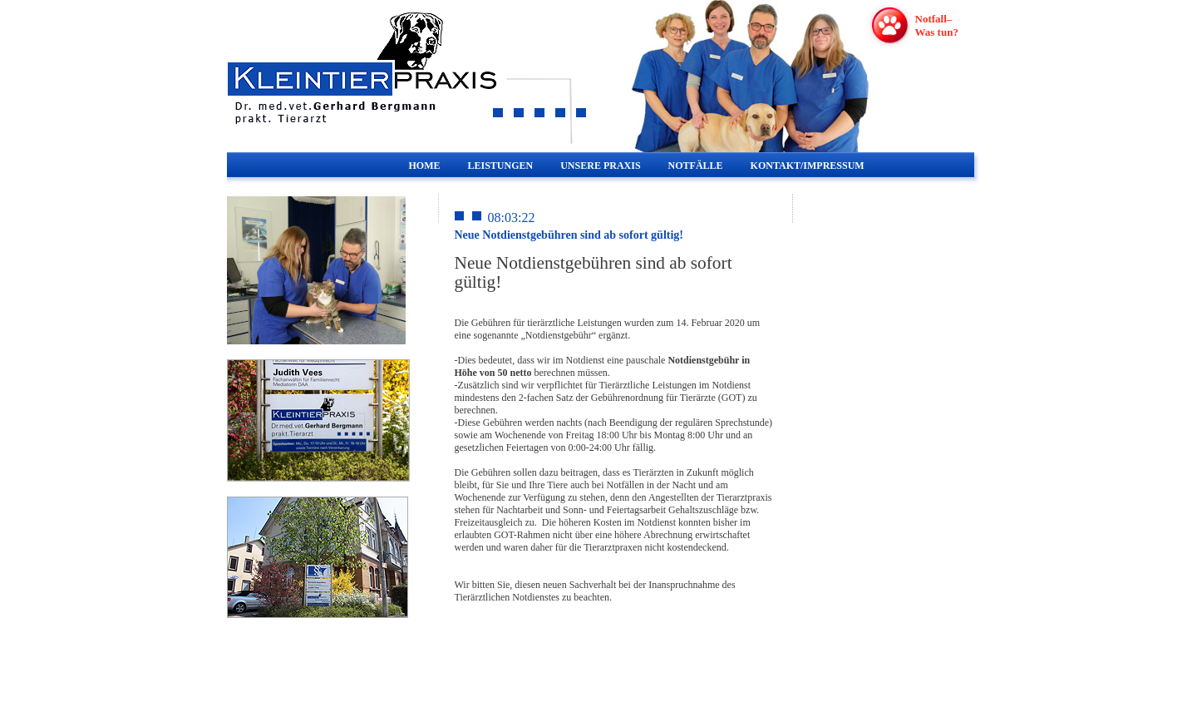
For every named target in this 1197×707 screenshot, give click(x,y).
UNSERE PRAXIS (600, 165)
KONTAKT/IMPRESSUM (807, 165)
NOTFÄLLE (695, 165)
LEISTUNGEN (501, 165)
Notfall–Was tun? (936, 25)
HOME (425, 165)
